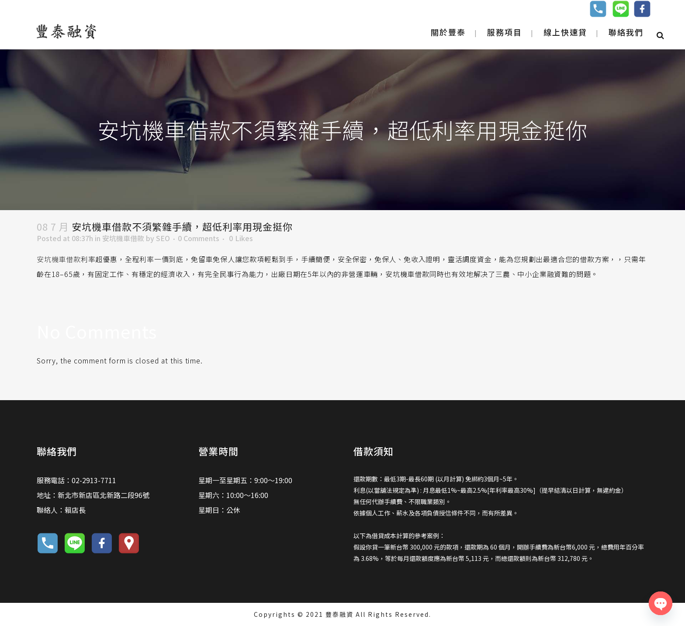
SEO (163, 238)
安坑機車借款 (123, 238)
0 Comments (198, 238)
